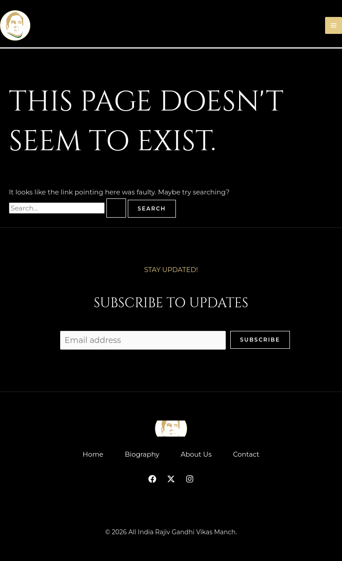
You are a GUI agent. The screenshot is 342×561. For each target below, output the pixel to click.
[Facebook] (152, 479)
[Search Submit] (116, 208)
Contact (246, 454)
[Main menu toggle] (333, 25)
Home (93, 454)
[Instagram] (190, 479)
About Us (196, 454)
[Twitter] (171, 479)
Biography (142, 454)
